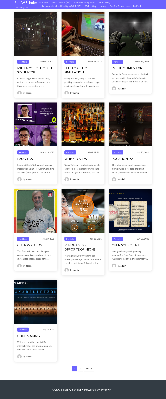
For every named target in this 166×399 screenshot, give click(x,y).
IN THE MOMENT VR (127, 68)
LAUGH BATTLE (28, 159)
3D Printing (90, 6)
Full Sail (137, 6)
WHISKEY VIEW (75, 159)
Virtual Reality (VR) (60, 2)
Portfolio (23, 61)
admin (29, 93)
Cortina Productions (120, 6)
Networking (104, 2)
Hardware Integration (84, 2)
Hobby (103, 6)
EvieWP (105, 389)
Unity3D (43, 2)
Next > (89, 368)
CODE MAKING (28, 336)
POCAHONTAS (123, 159)
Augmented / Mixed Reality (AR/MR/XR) (61, 6)
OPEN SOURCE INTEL (127, 245)
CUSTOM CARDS (29, 245)
